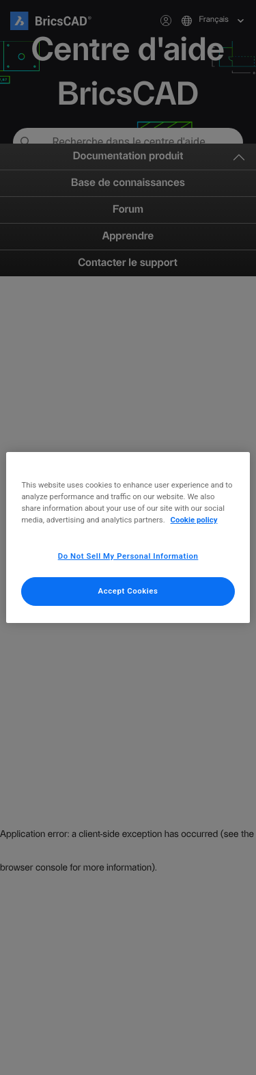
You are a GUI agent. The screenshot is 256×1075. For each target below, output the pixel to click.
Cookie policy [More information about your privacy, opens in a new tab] (194, 520)
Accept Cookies (128, 591)
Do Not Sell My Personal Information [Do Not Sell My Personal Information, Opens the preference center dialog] (128, 556)
